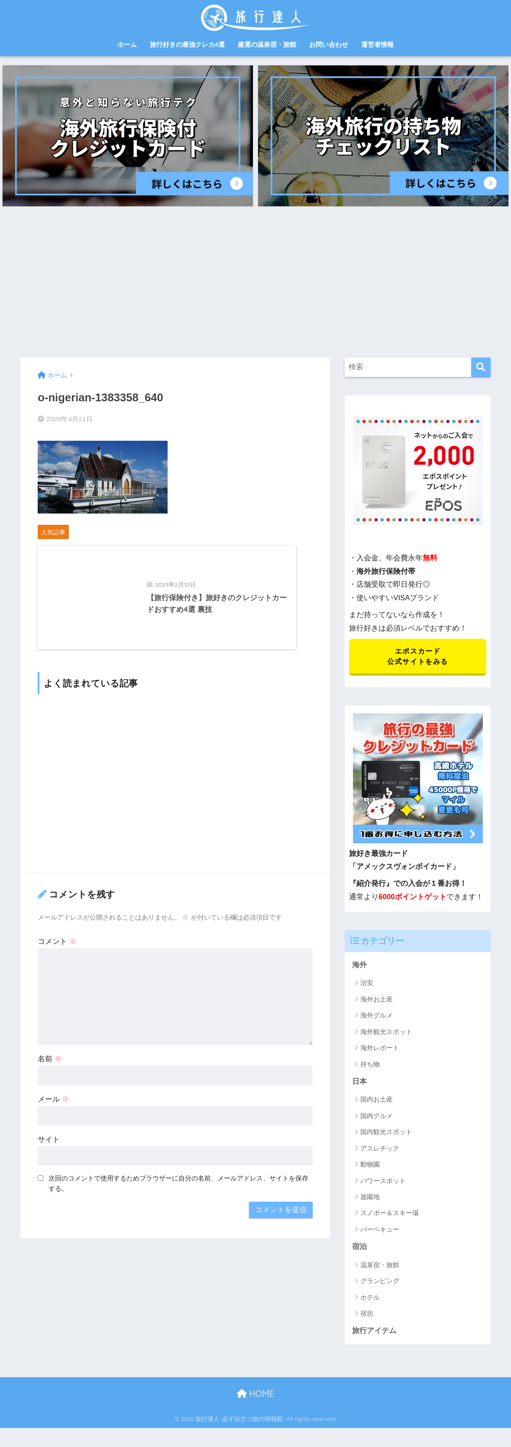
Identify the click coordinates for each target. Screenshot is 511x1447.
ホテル (370, 1298)
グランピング (379, 1282)
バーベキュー (379, 1230)
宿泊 (359, 1248)
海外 (359, 966)
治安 (366, 984)
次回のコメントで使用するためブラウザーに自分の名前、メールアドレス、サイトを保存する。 (178, 1190)
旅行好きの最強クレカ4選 (187, 44)
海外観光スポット (386, 1032)
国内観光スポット (386, 1133)
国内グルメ (376, 1116)
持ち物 (370, 1065)
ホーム (127, 44)
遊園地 (370, 1198)
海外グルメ (376, 1016)
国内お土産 (376, 1100)
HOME (255, 1394)
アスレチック (379, 1149)
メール (53, 1106)
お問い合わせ (328, 44)
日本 (359, 1082)
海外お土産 (376, 1000)
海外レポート (379, 1048)
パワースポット (383, 1181)
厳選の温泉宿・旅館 (267, 44)
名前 (50, 1065)
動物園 (370, 1165)
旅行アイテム (374, 1332)
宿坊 (366, 1314)
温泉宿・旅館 (379, 1266)
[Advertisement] (255, 282)
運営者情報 (377, 44)
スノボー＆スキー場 (389, 1214)
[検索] (481, 367)
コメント (57, 948)
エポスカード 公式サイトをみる (417, 656)
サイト (49, 1146)
